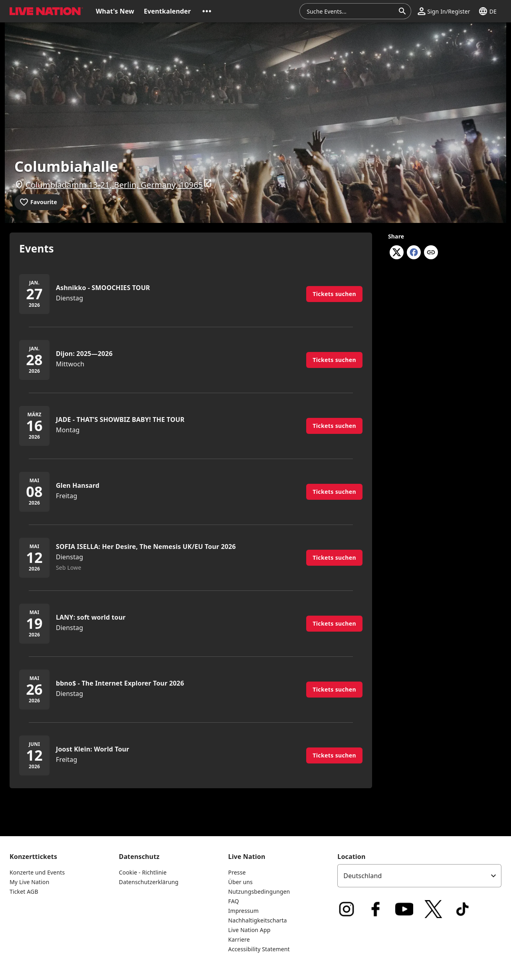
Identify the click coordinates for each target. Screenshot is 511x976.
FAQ (233, 901)
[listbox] (419, 876)
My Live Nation (29, 882)
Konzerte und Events (37, 872)
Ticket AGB (24, 891)
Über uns (240, 882)
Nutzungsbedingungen (259, 891)
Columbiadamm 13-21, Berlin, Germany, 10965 (119, 184)
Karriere (239, 939)
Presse (237, 872)
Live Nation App (249, 930)
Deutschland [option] (362, 875)
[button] (207, 11)
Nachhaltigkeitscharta (257, 920)
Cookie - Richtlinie (143, 872)
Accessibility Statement (259, 949)
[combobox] (350, 11)
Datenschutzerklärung (148, 882)
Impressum (243, 910)
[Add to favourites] (38, 202)
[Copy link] (431, 252)
